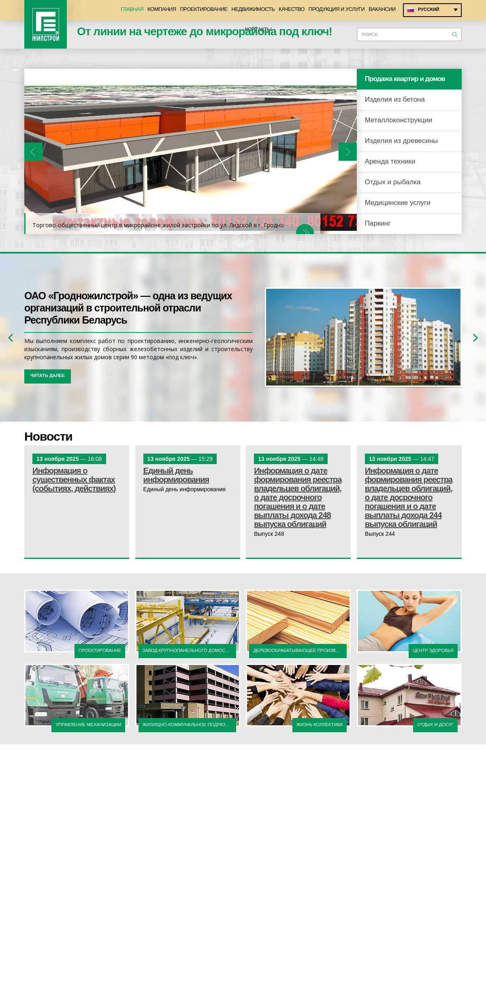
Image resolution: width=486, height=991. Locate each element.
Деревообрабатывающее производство (300, 650)
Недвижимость (253, 9)
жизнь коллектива (319, 724)
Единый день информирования (176, 475)
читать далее (47, 375)
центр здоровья (433, 650)
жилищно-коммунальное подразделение (189, 724)
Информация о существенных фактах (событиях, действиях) (74, 479)
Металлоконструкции (398, 120)
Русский (428, 9)
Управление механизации (88, 724)
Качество (292, 9)
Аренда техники (390, 161)
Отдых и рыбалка (393, 182)
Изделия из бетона (395, 99)
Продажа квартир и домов (405, 79)
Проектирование (204, 9)
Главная (132, 9)
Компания (161, 9)
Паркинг (378, 223)
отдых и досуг (435, 724)
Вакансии (382, 9)
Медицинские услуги (398, 203)
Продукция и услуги (337, 9)
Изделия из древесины (401, 141)
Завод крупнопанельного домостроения (189, 650)
